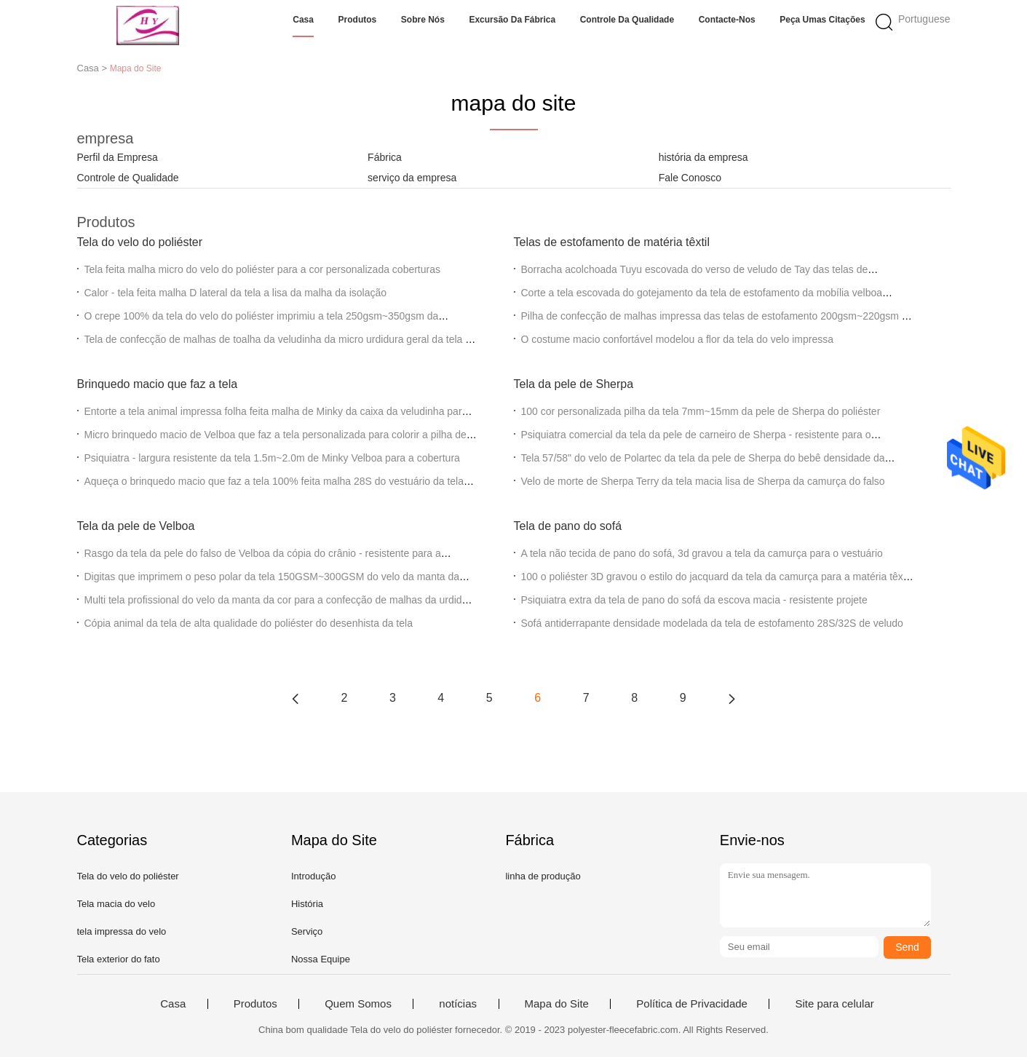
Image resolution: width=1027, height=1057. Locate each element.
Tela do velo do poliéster (140, 242)
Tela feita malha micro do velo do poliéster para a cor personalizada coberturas (262, 269)
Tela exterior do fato (118, 959)
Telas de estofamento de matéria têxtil (612, 242)
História (307, 903)
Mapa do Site (557, 1004)
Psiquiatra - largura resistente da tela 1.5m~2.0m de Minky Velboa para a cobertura (272, 458)
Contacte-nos (727, 20)
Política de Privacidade (692, 1004)
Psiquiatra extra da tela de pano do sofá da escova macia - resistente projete (694, 600)
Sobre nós (423, 20)
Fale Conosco (690, 177)
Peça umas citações (822, 20)
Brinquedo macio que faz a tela (157, 384)
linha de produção (542, 876)
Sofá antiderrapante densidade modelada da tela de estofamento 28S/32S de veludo (712, 623)
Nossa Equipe (320, 959)
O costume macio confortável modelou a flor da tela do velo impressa (677, 339)
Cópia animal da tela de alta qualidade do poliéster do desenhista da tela (248, 623)
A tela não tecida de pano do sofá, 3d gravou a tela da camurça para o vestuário (702, 553)
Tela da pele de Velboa (136, 526)
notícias (458, 1004)
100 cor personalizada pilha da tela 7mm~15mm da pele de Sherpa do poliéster (701, 411)
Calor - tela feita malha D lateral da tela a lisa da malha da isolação (235, 292)
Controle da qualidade (627, 20)
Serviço (306, 931)
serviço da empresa (412, 177)
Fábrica (385, 157)
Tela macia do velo (116, 903)
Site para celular (834, 1004)
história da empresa (703, 157)
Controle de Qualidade (128, 177)
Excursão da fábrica (512, 20)
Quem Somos (358, 1004)
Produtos (357, 20)
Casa (303, 20)
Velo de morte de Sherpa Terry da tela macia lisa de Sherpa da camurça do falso (703, 481)
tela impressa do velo (122, 931)
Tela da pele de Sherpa (574, 384)
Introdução (313, 876)
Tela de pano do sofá (568, 526)
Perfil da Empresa (117, 157)
